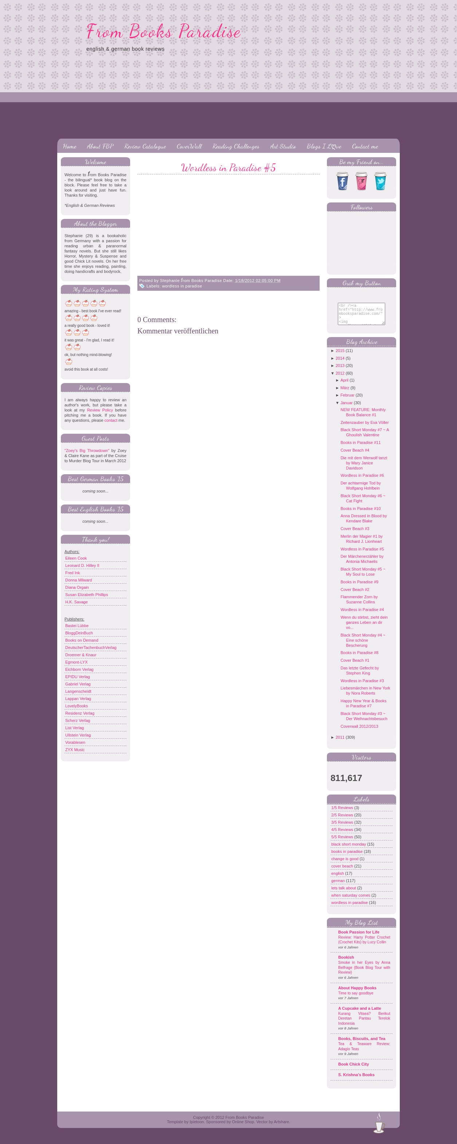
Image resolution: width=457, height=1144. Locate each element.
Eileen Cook (76, 558)
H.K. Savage (76, 602)
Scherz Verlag (77, 720)
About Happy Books (357, 993)
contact (110, 420)
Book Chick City (353, 1069)
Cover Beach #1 (354, 666)
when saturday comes (351, 900)
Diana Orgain (77, 587)
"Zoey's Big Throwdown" (87, 450)
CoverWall (189, 146)
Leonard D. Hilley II (82, 565)
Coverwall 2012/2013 (359, 732)
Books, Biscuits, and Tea (361, 1044)
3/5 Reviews (342, 828)
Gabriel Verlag (78, 684)
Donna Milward (78, 580)
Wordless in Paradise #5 (228, 167)
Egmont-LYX (76, 662)
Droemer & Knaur (81, 655)
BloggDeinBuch (79, 633)
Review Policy (100, 410)
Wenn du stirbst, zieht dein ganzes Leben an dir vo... (363, 628)
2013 (340, 371)
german (338, 886)
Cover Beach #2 (354, 595)
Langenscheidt (78, 691)
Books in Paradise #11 (360, 448)
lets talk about (344, 893)
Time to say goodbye (356, 999)
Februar (347, 400)
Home (69, 146)
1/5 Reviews (342, 813)
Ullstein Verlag (78, 735)
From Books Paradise (163, 31)
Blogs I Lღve (324, 146)
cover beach (342, 871)
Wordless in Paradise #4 (362, 615)
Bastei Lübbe (77, 625)
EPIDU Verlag (77, 677)
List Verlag (74, 728)
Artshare (281, 1127)
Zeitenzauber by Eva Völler (364, 428)
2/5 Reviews (342, 820)
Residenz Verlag (79, 713)
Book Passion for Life (358, 937)
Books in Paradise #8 (359, 658)
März (344, 393)
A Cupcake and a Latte (359, 1014)
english (338, 879)
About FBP (100, 146)
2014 (340, 364)
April (344, 385)
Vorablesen (75, 742)
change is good (345, 864)
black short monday (349, 849)
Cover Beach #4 (354, 455)
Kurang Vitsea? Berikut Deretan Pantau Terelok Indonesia (364, 1024)
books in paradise (347, 857)
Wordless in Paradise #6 (362, 481)
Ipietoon (197, 1127)
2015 (340, 356)
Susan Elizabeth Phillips (86, 594)
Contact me (365, 146)
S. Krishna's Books (356, 1080)
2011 (340, 743)
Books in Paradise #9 (359, 587)
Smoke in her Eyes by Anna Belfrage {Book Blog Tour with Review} (364, 973)
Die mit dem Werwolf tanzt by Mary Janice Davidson (363, 468)
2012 (340, 378)
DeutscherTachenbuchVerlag (91, 647)
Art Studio (283, 146)
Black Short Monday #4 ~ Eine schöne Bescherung (362, 645)
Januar (346, 408)
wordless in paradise (182, 286)
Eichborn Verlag (79, 669)
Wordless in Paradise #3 (362, 686)
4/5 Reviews (342, 835)
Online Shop (243, 1127)
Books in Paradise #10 (360, 514)
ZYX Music (75, 749)
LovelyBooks (76, 706)
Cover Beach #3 (354, 534)
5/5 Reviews (342, 842)
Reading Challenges (235, 146)
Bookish (346, 963)
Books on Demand (81, 640)
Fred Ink (72, 573)
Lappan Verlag (78, 698)
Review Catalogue (145, 146)
